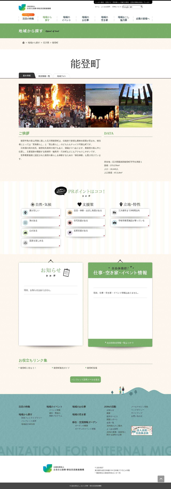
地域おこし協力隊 (123, 18)
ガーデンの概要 (81, 426)
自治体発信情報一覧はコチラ (120, 343)
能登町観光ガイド (62, 368)
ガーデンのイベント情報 (85, 429)
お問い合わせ (136, 416)
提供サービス (112, 416)
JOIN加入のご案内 (114, 426)
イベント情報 (54, 410)
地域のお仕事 (85, 18)
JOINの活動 (110, 406)
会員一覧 (110, 423)
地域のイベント (66, 18)
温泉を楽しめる (36, 240)
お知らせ (110, 410)
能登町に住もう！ (28, 368)
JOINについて (116, 7)
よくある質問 (105, 7)
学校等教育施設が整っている (131, 220)
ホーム (97, 7)
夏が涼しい (34, 210)
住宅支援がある (81, 220)
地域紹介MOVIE (28, 424)
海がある (33, 220)
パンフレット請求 (28, 421)
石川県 (46, 42)
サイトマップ (136, 413)
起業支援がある (81, 230)
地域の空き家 (104, 18)
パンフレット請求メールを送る (85, 379)
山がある (33, 230)
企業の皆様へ (143, 18)
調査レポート (112, 419)
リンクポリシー (137, 410)
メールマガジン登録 (139, 407)
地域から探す (47, 18)
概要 (108, 413)
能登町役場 (92, 368)
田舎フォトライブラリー (31, 418)
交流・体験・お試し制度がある (88, 210)
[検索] (131, 7)
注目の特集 (28, 18)
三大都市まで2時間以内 (129, 210)
